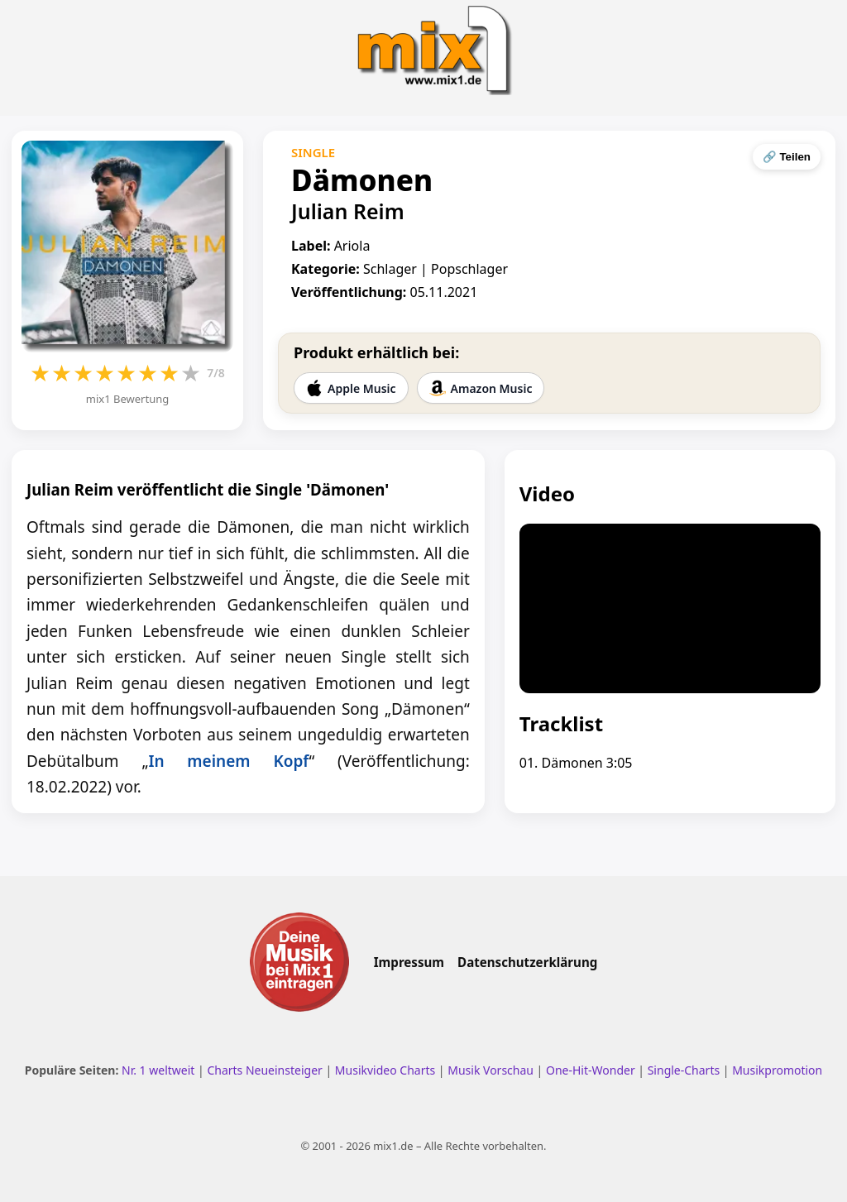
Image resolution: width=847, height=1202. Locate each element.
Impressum (409, 962)
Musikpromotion (777, 1070)
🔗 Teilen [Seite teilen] (787, 157)
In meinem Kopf (228, 761)
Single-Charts (684, 1070)
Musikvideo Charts (385, 1070)
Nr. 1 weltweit (158, 1070)
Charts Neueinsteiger (264, 1070)
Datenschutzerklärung (527, 962)
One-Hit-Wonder (590, 1070)
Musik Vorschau (490, 1070)
